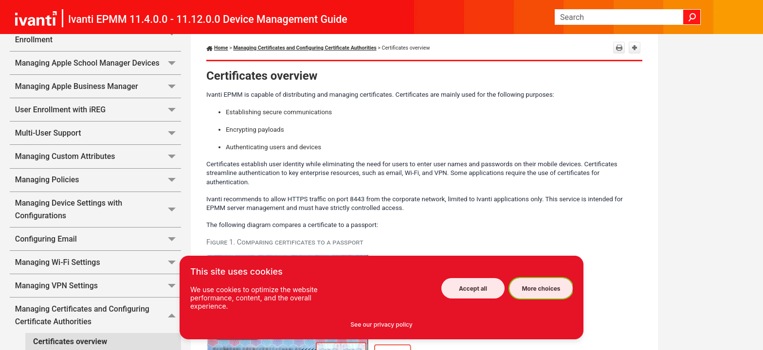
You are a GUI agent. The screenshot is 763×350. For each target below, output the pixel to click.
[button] (692, 17)
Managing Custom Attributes (98, 156)
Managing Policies (98, 180)
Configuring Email (98, 239)
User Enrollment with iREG (98, 109)
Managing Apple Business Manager (98, 86)
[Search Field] (628, 17)
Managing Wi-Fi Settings (98, 262)
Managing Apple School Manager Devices (98, 63)
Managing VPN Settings (98, 285)
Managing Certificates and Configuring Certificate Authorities (98, 315)
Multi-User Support (98, 133)
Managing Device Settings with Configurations (98, 210)
